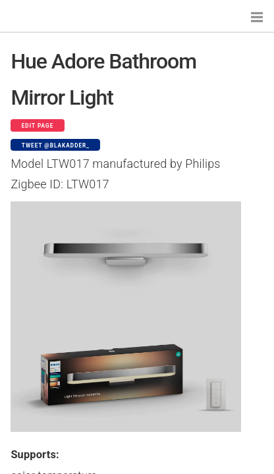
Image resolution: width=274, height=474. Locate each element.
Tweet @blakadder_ (56, 145)
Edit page (38, 125)
